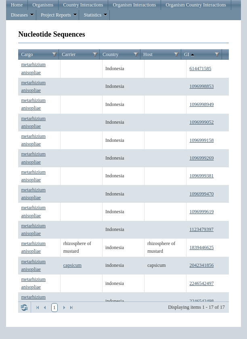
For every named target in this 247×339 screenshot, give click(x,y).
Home (17, 5)
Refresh (24, 307)
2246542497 (202, 283)
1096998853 (202, 86)
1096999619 (202, 211)
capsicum (72, 265)
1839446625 (202, 247)
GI (190, 55)
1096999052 (202, 122)
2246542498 (202, 301)
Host (148, 54)
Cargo (27, 54)
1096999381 (202, 176)
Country (110, 54)
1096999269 (202, 158)
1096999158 (202, 140)
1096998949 (202, 104)
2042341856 (202, 265)
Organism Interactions (134, 5)
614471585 (200, 68)
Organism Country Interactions (196, 5)
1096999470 (202, 194)
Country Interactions (83, 5)
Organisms (43, 5)
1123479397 (202, 229)
